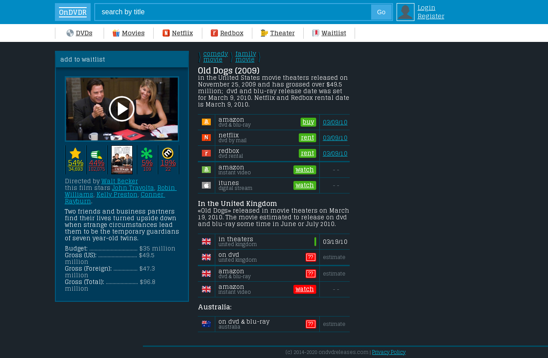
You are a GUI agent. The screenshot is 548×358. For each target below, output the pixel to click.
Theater (278, 32)
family (245, 56)
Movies (129, 32)
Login (426, 7)
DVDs (79, 32)
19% (168, 162)
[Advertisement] (428, 184)
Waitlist (329, 32)
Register (431, 15)
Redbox (227, 32)
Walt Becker (119, 181)
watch (305, 169)
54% (76, 162)
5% (147, 162)
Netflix (178, 32)
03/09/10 (335, 122)
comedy (215, 56)
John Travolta (133, 188)
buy (308, 122)
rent (307, 137)
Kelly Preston (117, 194)
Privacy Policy (389, 352)
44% (97, 162)
